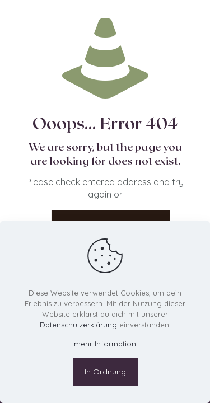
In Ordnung (105, 372)
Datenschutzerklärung (78, 324)
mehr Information (105, 343)
